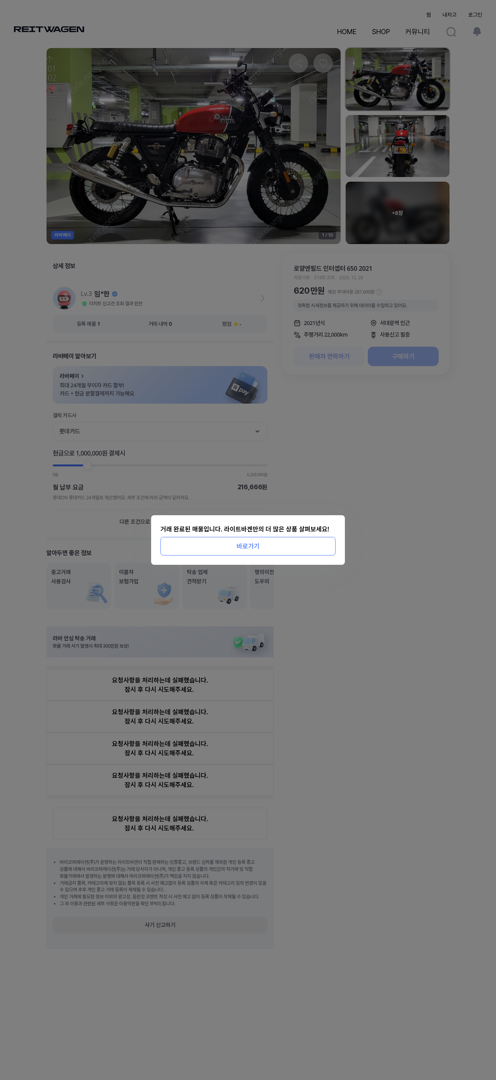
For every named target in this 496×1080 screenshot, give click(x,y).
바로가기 (248, 546)
